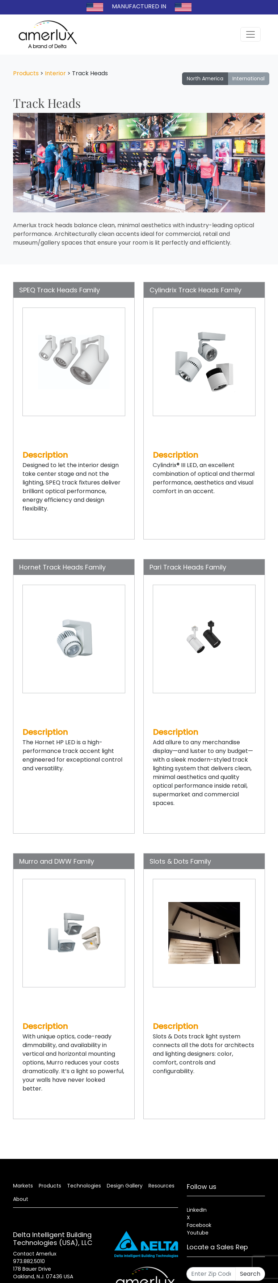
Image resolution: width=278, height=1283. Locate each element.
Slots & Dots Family (180, 861)
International (248, 78)
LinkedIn (197, 1210)
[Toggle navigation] (250, 34)
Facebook (199, 1225)
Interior (55, 73)
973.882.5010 (29, 1261)
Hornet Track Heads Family (62, 567)
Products (26, 73)
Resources (161, 1185)
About (20, 1199)
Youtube (197, 1232)
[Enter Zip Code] (211, 1274)
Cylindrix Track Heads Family (195, 290)
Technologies (84, 1185)
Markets (23, 1185)
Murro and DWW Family (56, 861)
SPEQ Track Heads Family (59, 290)
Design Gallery (125, 1185)
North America (205, 78)
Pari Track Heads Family (187, 567)
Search (250, 1274)
